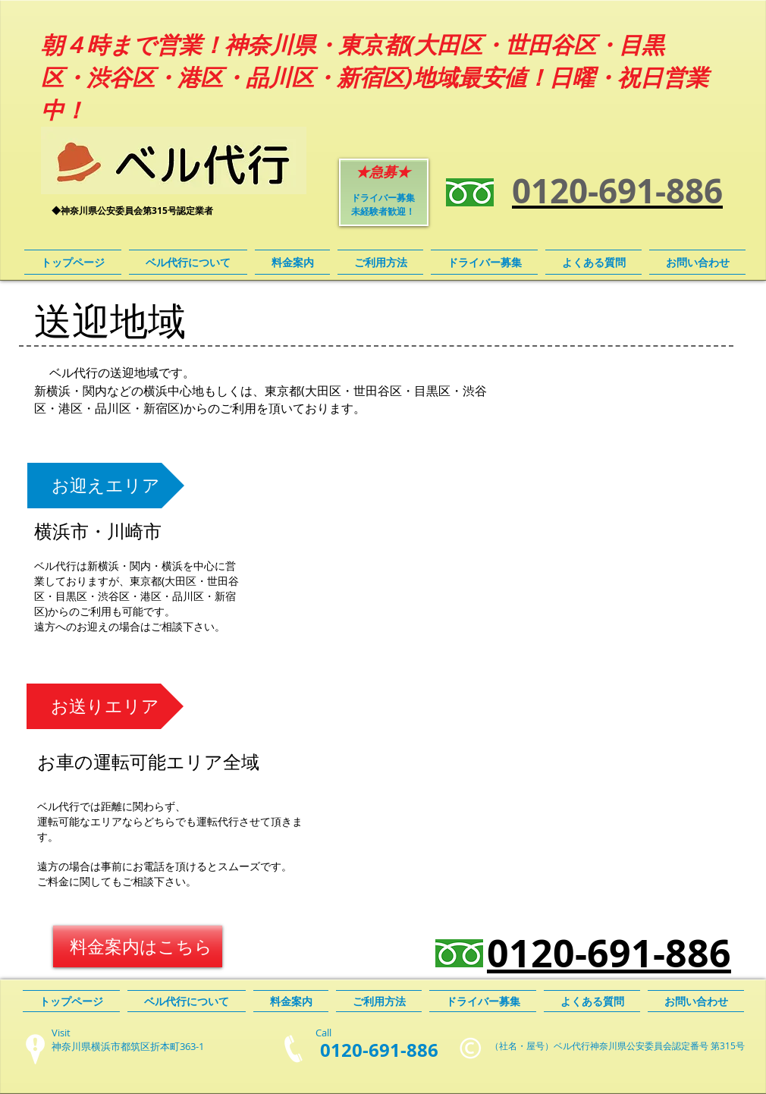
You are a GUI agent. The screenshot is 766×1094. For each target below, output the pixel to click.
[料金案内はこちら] (137, 946)
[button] (105, 485)
